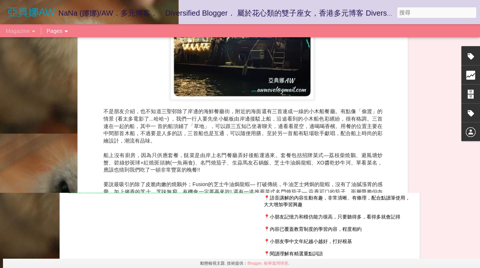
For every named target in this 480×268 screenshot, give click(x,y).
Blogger (254, 263)
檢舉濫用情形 (276, 263)
